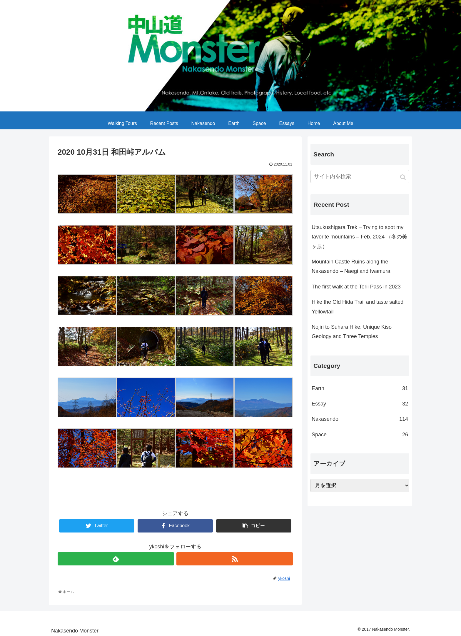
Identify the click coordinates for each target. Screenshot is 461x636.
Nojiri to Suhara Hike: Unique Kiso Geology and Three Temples (352, 331)
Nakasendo (360, 419)
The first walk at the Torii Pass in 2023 (356, 287)
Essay (360, 403)
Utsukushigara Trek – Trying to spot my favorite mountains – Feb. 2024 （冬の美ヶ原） (359, 236)
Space (360, 434)
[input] (359, 176)
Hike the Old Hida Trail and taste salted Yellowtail (357, 306)
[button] (403, 177)
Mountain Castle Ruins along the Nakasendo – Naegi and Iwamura (351, 266)
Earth (360, 388)
